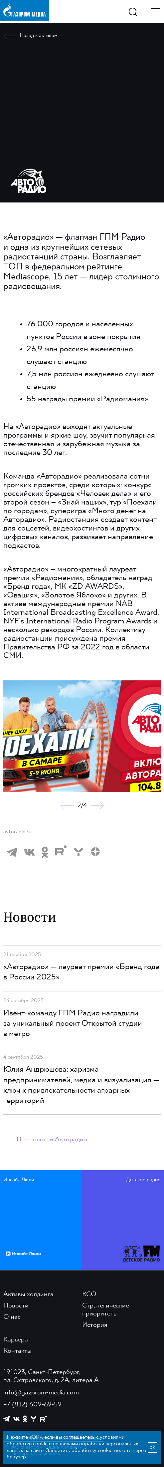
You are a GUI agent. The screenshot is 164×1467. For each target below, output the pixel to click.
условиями (112, 1437)
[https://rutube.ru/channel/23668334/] (43, 1419)
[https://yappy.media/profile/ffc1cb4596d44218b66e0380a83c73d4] (33, 1419)
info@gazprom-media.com (41, 1392)
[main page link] (24, 10)
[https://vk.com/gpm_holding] (16, 1419)
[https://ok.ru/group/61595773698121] (25, 1418)
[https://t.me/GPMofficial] (6, 1419)
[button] (67, 805)
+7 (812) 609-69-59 (32, 1404)
